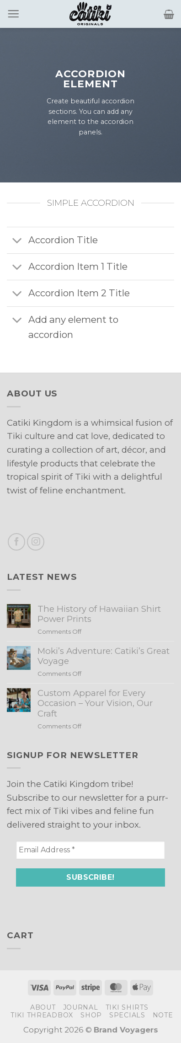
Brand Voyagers (126, 1029)
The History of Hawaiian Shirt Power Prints (99, 614)
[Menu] (13, 14)
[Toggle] (17, 241)
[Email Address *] (90, 850)
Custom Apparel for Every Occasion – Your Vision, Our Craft (95, 703)
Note (163, 1015)
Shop (91, 1015)
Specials (127, 1015)
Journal (80, 1007)
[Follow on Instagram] (35, 542)
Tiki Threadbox (42, 1015)
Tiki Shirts (127, 1007)
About (43, 1007)
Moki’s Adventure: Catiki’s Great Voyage (103, 656)
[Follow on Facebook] (16, 542)
